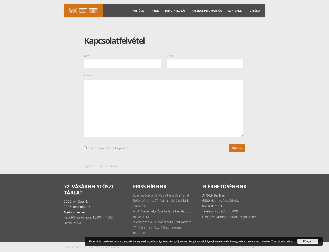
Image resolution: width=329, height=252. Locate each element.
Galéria (255, 11)
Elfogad (307, 241)
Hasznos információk (207, 11)
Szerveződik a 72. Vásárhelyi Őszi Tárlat (161, 195)
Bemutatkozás (175, 11)
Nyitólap (139, 11)
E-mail (170, 55)
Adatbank (235, 11)
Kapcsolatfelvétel (114, 40)
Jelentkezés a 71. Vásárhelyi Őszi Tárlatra (162, 222)
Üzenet (88, 75)
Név (86, 55)
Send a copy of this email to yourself (108, 148)
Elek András (110, 166)
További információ (281, 241)
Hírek (155, 11)
